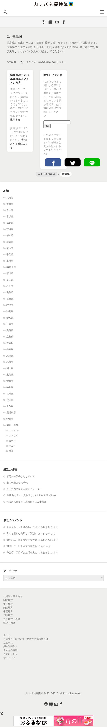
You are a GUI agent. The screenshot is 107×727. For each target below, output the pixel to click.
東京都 (9, 260)
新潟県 (9, 273)
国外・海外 (12, 425)
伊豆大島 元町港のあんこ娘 (21, 527)
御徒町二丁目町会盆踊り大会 (21, 539)
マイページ (9, 658)
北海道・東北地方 (12, 596)
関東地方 (8, 600)
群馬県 (9, 241)
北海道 (9, 197)
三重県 (9, 324)
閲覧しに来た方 (52, 75)
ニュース (8, 642)
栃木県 (9, 235)
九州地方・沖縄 (11, 619)
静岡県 (9, 311)
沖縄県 (9, 419)
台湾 (11, 451)
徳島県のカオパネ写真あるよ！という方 (19, 79)
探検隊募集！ (10, 646)
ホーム (6, 635)
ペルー (12, 446)
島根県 (9, 362)
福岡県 (9, 387)
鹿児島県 (11, 412)
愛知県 (9, 317)
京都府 (9, 336)
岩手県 (9, 210)
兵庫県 (9, 349)
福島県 (9, 222)
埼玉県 (9, 248)
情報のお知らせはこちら (19, 143)
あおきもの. (46, 527)
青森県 (9, 204)
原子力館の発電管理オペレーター (24, 489)
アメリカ (13, 435)
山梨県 (9, 292)
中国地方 (8, 611)
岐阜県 (9, 305)
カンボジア (14, 430)
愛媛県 (9, 381)
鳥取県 (9, 355)
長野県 (9, 298)
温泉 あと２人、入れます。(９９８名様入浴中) (31, 495)
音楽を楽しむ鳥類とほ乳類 (20, 533)
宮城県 (9, 216)
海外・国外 (9, 622)
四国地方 (8, 615)
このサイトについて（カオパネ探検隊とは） (27, 638)
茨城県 (9, 229)
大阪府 (9, 343)
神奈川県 (11, 267)
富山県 (9, 279)
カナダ (12, 440)
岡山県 (9, 368)
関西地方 (8, 607)
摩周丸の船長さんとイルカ (20, 476)
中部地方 (8, 604)
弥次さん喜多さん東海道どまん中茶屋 (26, 501)
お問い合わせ (10, 654)
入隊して (14, 51)
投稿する (15, 119)
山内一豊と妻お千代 (17, 482)
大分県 (9, 406)
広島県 (9, 374)
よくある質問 (10, 650)
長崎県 (9, 393)
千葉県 (9, 254)
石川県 (9, 286)
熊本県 (9, 399)
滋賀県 (9, 330)
